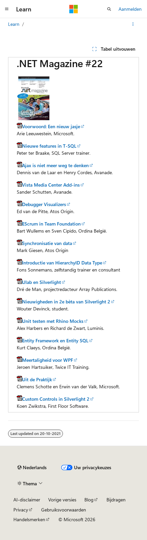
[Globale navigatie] (6, 9)
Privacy (20, 509)
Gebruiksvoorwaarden (63, 509)
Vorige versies (62, 499)
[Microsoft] (73, 9)
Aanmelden (130, 9)
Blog (88, 499)
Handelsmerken (29, 519)
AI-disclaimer (26, 499)
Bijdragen (116, 499)
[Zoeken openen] (109, 9)
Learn (13, 24)
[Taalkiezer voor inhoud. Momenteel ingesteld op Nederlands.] (32, 467)
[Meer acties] (133, 24)
